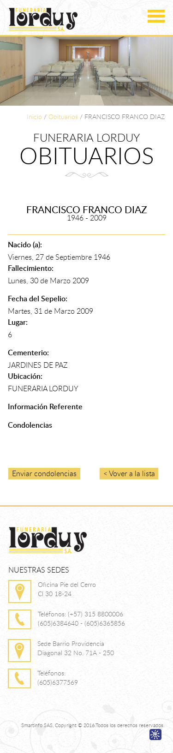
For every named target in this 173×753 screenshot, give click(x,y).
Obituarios (63, 116)
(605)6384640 (58, 623)
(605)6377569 (57, 682)
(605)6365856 (104, 623)
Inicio (34, 116)
